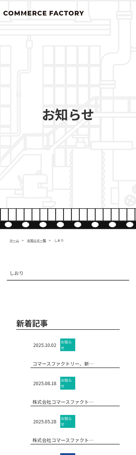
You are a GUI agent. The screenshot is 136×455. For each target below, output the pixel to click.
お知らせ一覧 (36, 240)
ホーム (14, 240)
